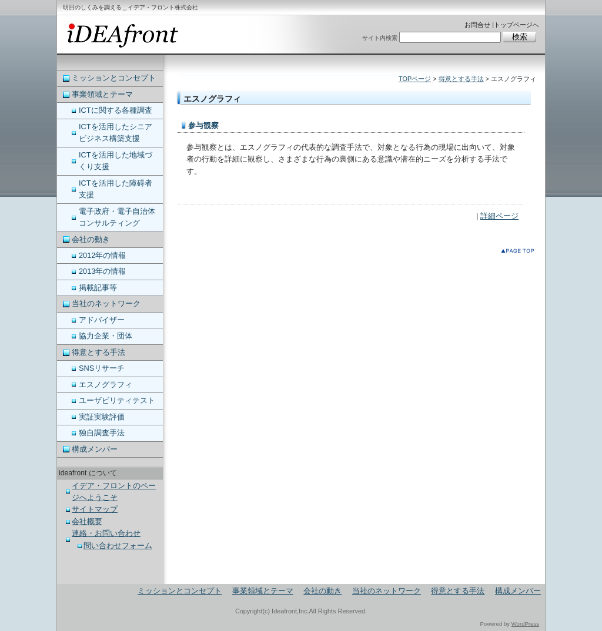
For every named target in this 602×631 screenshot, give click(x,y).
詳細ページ (499, 216)
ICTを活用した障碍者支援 (115, 189)
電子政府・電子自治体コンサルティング (117, 217)
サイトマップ (95, 509)
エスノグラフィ (105, 384)
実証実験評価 (102, 416)
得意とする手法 (461, 78)
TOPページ (415, 78)
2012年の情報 (102, 255)
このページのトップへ (520, 253)
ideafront (121, 35)
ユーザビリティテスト (117, 400)
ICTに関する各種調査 (115, 110)
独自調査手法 (102, 432)
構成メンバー (95, 449)
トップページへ (516, 24)
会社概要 (87, 521)
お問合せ (477, 24)
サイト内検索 (379, 38)
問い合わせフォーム (117, 545)
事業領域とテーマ (102, 94)
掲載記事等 (98, 287)
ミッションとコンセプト (114, 77)
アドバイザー (102, 320)
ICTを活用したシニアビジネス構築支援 (115, 132)
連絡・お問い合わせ (106, 533)
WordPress (525, 623)
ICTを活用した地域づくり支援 (115, 160)
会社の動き (91, 239)
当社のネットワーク (106, 303)
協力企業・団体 (105, 335)
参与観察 (203, 125)
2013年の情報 (102, 271)
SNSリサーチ (102, 368)
